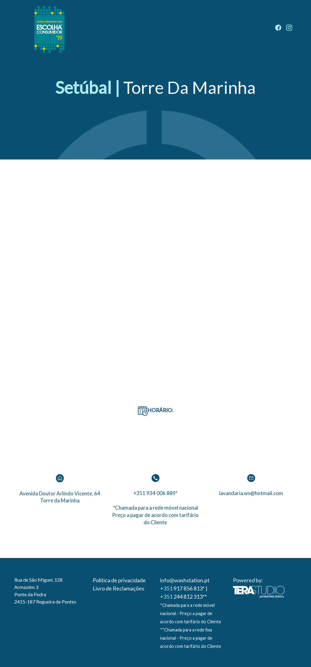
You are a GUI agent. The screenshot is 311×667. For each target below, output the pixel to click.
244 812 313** (183, 596)
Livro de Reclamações (118, 588)
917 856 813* (182, 588)
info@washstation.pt (185, 580)
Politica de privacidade (119, 580)
